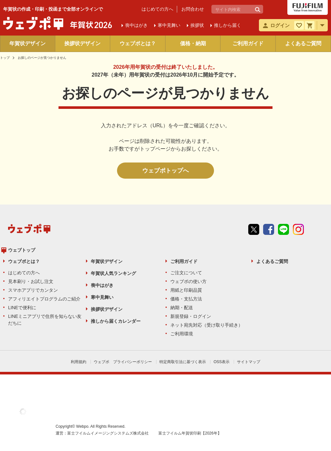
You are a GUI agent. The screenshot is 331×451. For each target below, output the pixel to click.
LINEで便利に (22, 307)
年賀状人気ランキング (113, 273)
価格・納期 (193, 43)
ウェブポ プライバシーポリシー (123, 362)
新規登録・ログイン (190, 316)
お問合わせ (192, 9)
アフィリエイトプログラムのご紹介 (44, 298)
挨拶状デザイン (82, 43)
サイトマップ (248, 362)
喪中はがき (102, 285)
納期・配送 (181, 307)
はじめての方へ (157, 9)
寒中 (169, 25)
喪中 (136, 25)
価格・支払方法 (186, 298)
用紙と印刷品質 (186, 290)
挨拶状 (197, 25)
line (283, 229)
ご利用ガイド (247, 43)
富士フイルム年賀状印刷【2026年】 (189, 433)
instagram (298, 229)
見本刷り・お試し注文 (30, 281)
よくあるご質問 (303, 43)
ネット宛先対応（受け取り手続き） (206, 325)
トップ (5, 57)
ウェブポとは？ (138, 43)
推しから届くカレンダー (116, 321)
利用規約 (78, 362)
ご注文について (186, 272)
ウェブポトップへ (165, 170)
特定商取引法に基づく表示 (182, 362)
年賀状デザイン (27, 43)
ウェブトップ (21, 250)
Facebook (268, 229)
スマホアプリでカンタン (33, 290)
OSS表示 (222, 362)
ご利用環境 (181, 333)
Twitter (253, 229)
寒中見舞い (102, 297)
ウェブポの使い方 (188, 281)
